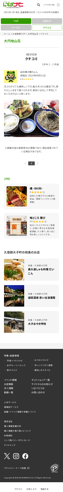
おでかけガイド (41, 360)
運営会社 (8, 421)
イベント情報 (10, 379)
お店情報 (8, 384)
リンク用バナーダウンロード (17, 440)
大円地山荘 (33, 33)
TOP (15, 21)
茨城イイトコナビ (15, 360)
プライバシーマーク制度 (15, 468)
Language (50, 4)
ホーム (7, 33)
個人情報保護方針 (12, 426)
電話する (45, 489)
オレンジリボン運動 (43, 365)
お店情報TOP (19, 33)
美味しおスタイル (42, 370)
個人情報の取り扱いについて (17, 430)
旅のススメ (12, 370)
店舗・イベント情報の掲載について (20, 411)
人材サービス (10, 402)
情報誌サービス (11, 407)
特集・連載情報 (11, 355)
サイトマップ (9, 445)
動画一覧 (8, 392)
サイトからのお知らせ (42, 384)
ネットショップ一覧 (40, 379)
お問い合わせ (38, 392)
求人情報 (8, 388)
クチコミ (18, 489)
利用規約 (8, 435)
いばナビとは (38, 388)
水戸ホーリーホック (16, 365)
